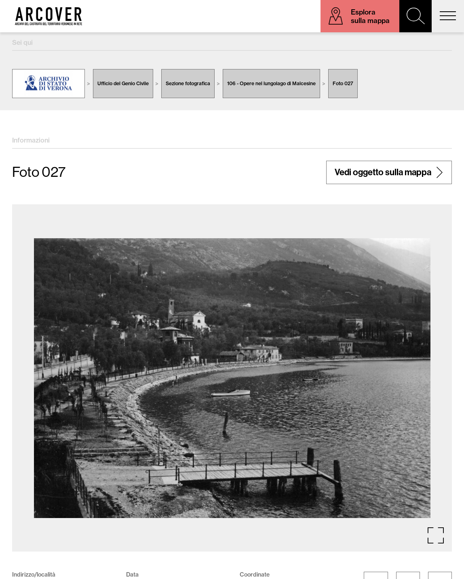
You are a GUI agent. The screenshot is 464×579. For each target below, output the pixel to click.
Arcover (48, 16)
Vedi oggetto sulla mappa (383, 172)
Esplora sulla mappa (370, 16)
